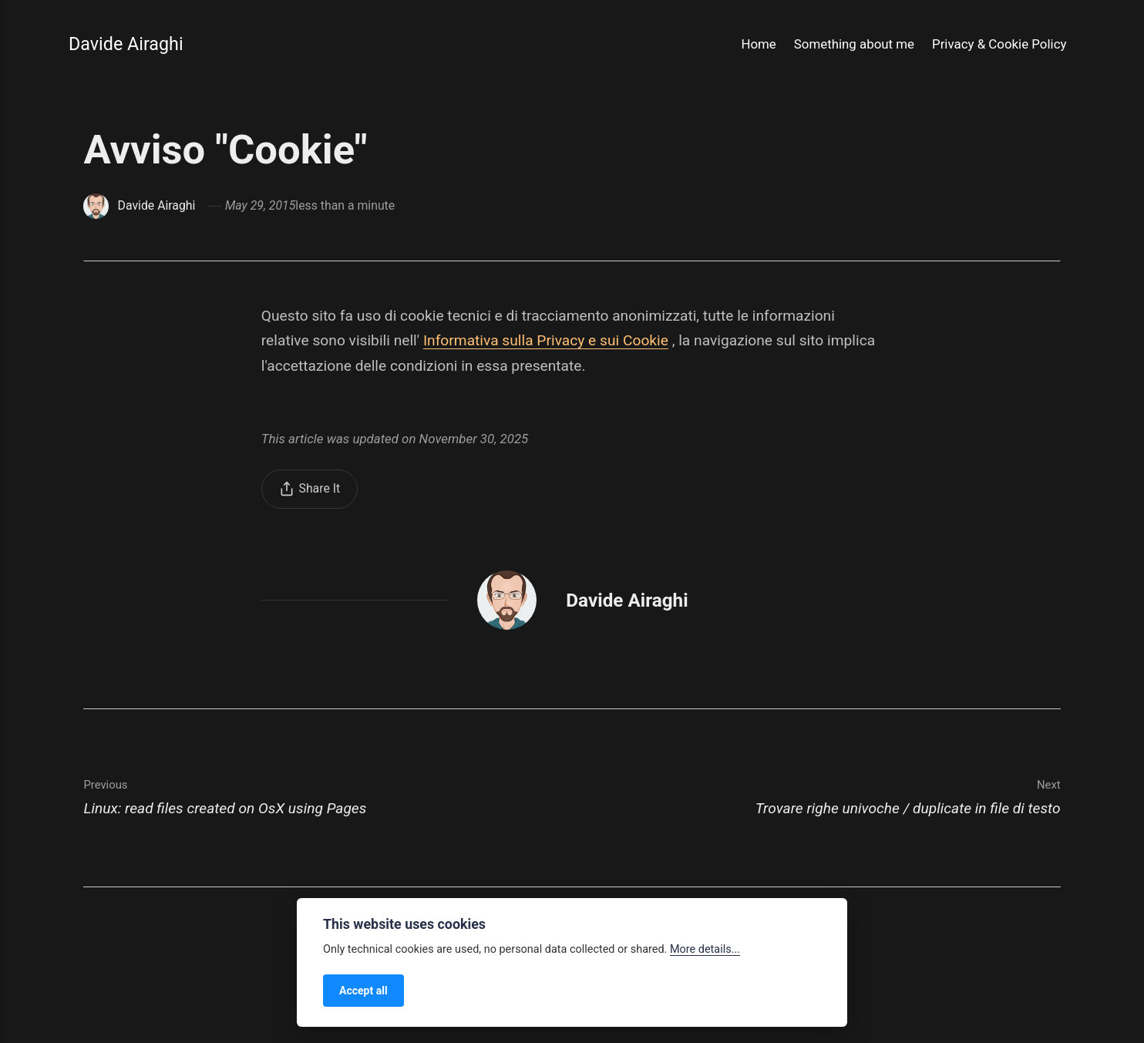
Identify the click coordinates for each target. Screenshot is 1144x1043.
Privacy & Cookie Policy (999, 44)
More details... (705, 949)
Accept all (363, 990)
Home (758, 44)
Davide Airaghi (126, 44)
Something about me (854, 44)
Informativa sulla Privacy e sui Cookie (545, 340)
